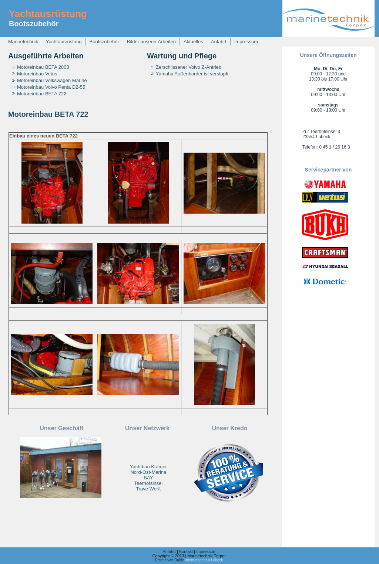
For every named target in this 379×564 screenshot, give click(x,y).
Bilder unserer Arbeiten (151, 41)
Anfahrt (219, 41)
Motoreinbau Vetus (37, 74)
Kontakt (186, 551)
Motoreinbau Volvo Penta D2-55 (51, 87)
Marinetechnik (23, 41)
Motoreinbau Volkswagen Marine (52, 80)
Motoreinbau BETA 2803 (43, 67)
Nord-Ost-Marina (148, 472)
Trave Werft (148, 489)
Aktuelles (193, 41)
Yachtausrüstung (48, 13)
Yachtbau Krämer (148, 466)
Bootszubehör (104, 41)
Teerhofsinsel (148, 483)
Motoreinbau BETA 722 (41, 93)
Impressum (246, 41)
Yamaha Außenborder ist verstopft (192, 74)
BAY (148, 477)
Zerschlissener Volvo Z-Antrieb (188, 67)
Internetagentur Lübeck (204, 560)
